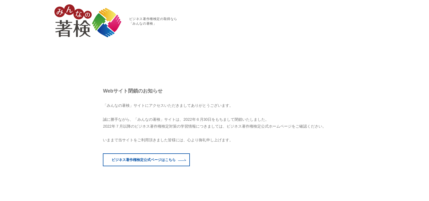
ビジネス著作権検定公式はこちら (149, 140)
